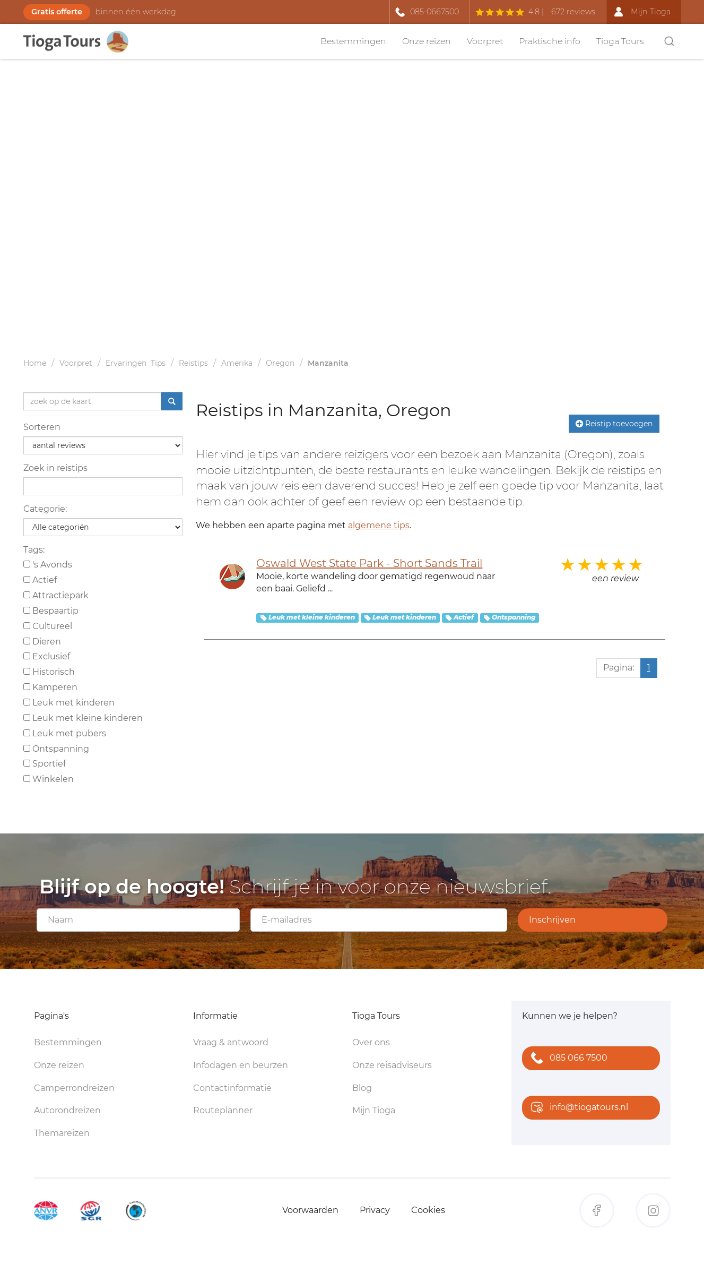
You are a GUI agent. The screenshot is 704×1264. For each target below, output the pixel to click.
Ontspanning (56, 749)
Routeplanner (223, 1110)
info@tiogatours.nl (577, 1108)
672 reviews (573, 11)
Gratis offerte (56, 11)
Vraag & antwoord (230, 1042)
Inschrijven (552, 920)
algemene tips (379, 525)
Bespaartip (51, 611)
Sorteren (41, 427)
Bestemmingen (353, 41)
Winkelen (48, 779)
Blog (362, 1088)
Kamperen (50, 687)
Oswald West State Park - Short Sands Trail (369, 563)
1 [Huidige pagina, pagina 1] (648, 668)
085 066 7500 (566, 1058)
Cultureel (47, 626)
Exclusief (46, 656)
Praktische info (549, 41)
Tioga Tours (620, 41)
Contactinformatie (232, 1088)
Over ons (371, 1042)
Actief (40, 580)
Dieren (42, 642)
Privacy (375, 1210)
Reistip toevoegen (614, 423)
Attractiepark (56, 595)
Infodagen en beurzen (240, 1065)
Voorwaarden (310, 1210)
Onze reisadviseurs (392, 1065)
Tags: (34, 550)
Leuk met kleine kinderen (83, 718)
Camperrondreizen (74, 1088)
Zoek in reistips (55, 468)
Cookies (428, 1210)
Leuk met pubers (64, 733)
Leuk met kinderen (69, 703)
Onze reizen (426, 41)
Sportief (44, 764)
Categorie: (45, 509)
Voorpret (485, 41)
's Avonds (47, 565)
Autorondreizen (67, 1110)
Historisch (49, 672)
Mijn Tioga (373, 1110)
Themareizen (62, 1133)
